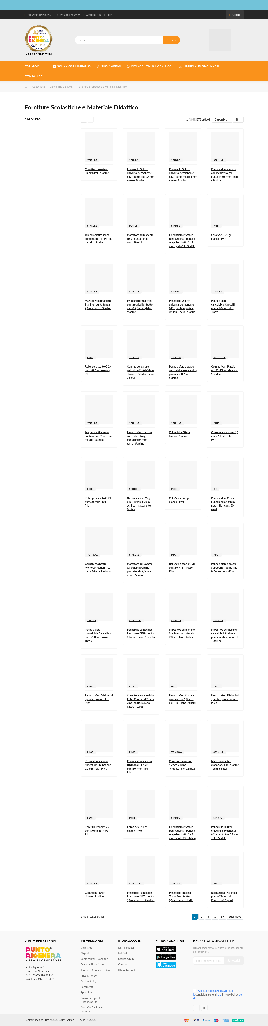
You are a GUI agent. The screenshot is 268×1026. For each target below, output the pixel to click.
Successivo (235, 916)
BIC (215, 488)
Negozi (85, 953)
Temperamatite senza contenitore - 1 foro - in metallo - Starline (98, 238)
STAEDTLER (219, 357)
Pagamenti (87, 986)
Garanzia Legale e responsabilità (91, 999)
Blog (109, 14)
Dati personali (126, 947)
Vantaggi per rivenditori (94, 958)
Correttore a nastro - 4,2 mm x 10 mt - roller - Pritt (224, 436)
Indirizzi (122, 953)
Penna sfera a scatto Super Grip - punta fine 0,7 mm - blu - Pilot (98, 765)
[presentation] (218, 978)
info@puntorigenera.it (39, 14)
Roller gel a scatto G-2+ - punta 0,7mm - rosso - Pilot (183, 567)
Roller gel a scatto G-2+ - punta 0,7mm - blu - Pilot (99, 501)
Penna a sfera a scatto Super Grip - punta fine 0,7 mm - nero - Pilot (224, 567)
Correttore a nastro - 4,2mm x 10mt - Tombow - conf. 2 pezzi (182, 765)
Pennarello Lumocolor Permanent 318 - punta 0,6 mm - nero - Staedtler (141, 633)
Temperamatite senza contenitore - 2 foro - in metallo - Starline (98, 436)
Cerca (171, 40)
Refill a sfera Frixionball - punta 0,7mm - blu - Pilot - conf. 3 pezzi (225, 896)
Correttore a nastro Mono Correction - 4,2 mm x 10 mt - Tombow (98, 567)
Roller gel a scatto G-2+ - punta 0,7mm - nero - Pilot (99, 370)
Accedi (234, 14)
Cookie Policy (88, 981)
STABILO (133, 160)
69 (222, 916)
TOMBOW (92, 554)
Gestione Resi (94, 14)
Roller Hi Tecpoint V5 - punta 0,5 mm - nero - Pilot (98, 830)
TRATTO (217, 291)
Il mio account (126, 970)
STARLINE (92, 160)
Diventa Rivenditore (92, 964)
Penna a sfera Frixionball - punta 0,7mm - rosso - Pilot (225, 699)
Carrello (122, 964)
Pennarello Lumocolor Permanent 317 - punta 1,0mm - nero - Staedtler (141, 896)
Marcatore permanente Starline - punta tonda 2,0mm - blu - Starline (182, 633)
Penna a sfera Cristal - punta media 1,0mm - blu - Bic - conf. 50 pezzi (182, 699)
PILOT (90, 357)
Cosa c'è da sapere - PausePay (93, 1009)
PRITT (216, 225)
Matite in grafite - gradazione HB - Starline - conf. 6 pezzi (225, 765)
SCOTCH (133, 488)
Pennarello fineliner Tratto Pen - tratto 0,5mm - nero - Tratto (181, 896)
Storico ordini (126, 958)
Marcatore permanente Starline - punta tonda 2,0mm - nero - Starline (98, 304)
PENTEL (133, 225)
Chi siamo (86, 947)
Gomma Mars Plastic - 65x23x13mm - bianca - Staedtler (224, 370)
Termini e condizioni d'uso (96, 970)
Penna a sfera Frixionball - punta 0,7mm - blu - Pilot (99, 699)
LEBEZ (132, 686)
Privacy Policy (89, 975)
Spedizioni (86, 992)
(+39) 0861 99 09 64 (69, 14)
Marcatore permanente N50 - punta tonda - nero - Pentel (140, 238)
